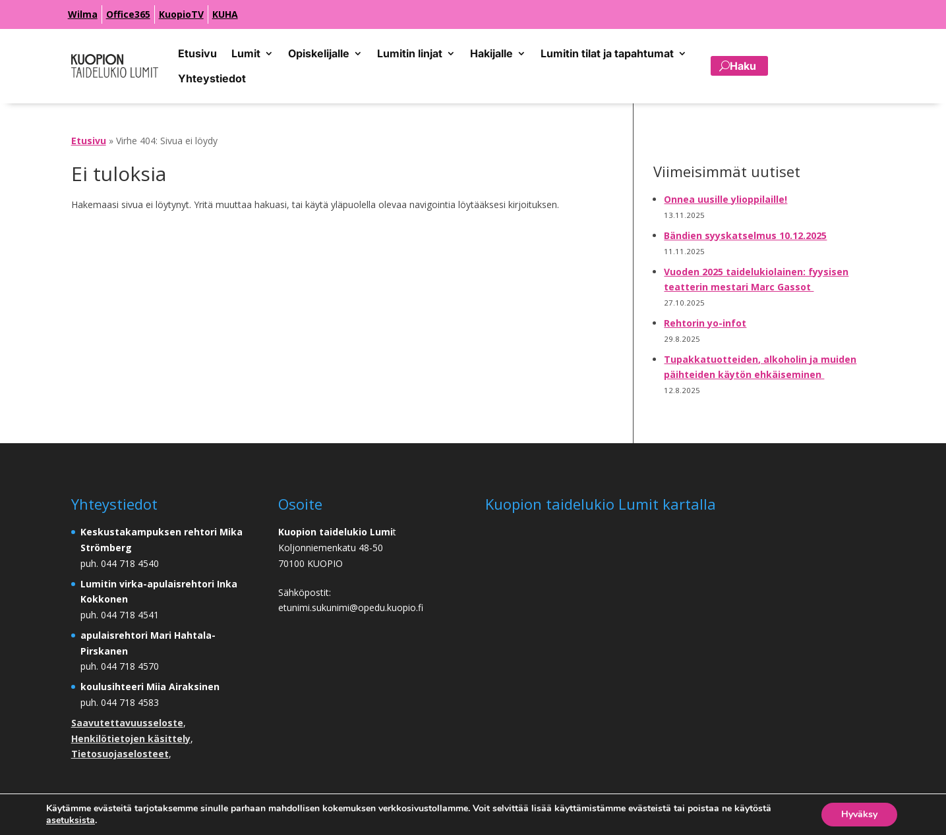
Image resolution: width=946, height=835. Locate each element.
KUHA (225, 14)
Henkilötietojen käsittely (131, 738)
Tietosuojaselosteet (120, 753)
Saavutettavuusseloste (127, 722)
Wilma (83, 14)
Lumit (245, 53)
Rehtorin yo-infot (705, 323)
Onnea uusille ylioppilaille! (725, 199)
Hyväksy (859, 814)
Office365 (128, 14)
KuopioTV (181, 14)
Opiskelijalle (318, 53)
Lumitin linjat (409, 53)
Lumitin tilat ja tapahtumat (607, 53)
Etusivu (197, 53)
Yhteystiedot (212, 78)
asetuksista (70, 820)
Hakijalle (491, 53)
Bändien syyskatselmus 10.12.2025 (745, 235)
